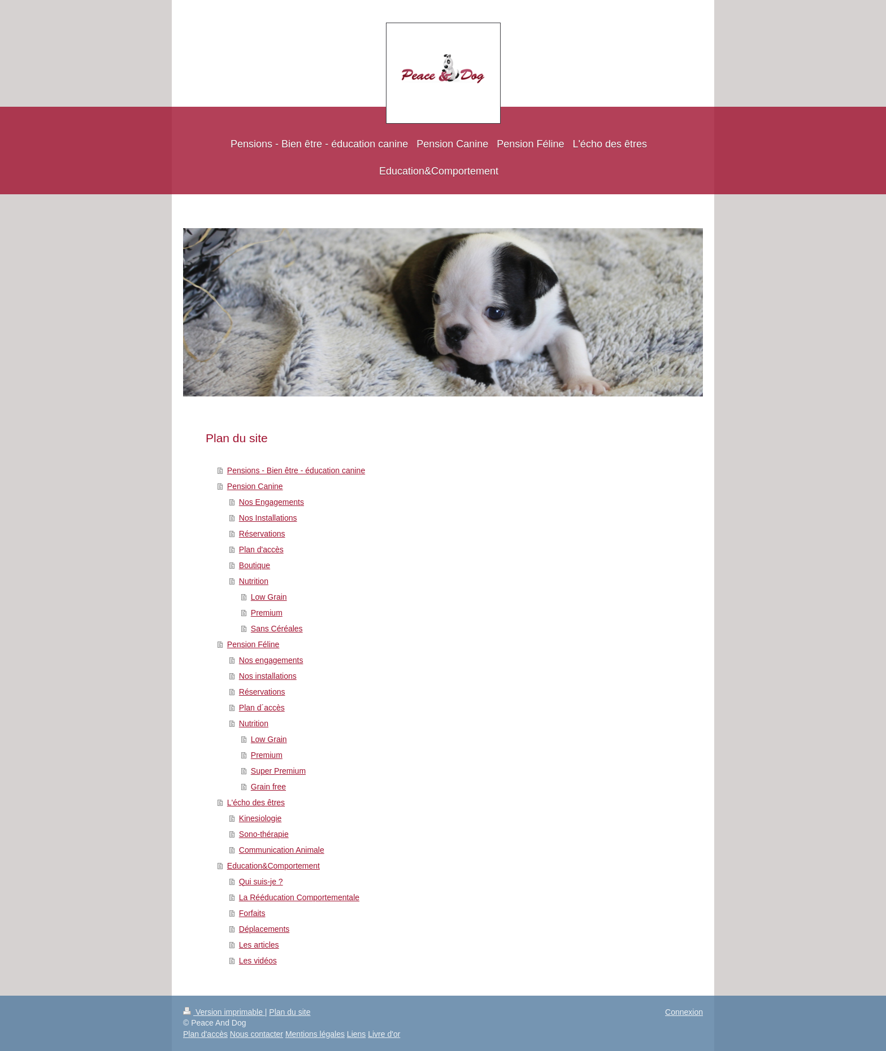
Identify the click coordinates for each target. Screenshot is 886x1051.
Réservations (262, 533)
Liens (356, 1034)
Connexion (684, 1012)
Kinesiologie (260, 818)
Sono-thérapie (264, 834)
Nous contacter (256, 1034)
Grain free (268, 786)
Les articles (259, 944)
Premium (267, 612)
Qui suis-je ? (261, 881)
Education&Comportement (273, 865)
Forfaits (252, 913)
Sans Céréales (277, 628)
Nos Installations (268, 517)
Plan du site (289, 1012)
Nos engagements (271, 660)
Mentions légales (315, 1034)
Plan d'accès (261, 549)
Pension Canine (255, 486)
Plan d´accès (262, 707)
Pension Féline (253, 644)
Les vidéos (258, 960)
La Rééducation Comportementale (299, 897)
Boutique (254, 565)
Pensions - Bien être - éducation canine (296, 470)
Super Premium (278, 770)
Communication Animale (281, 849)
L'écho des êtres (256, 802)
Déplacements (264, 929)
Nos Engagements (271, 502)
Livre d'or (384, 1034)
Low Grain (269, 596)
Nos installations (268, 676)
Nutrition (253, 581)
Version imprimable (224, 1012)
